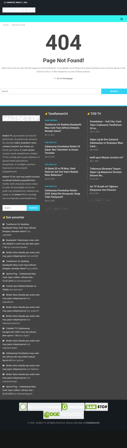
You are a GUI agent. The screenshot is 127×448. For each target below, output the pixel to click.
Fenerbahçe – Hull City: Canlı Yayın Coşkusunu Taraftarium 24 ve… (106, 125)
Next (57, 209)
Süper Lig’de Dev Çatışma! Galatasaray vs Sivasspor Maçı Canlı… (106, 143)
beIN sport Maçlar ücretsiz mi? (106, 157)
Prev (49, 209)
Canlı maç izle (51, 142)
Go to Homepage (63, 78)
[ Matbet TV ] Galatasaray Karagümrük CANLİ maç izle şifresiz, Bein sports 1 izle (19, 332)
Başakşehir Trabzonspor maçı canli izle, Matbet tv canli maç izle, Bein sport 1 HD (20, 243)
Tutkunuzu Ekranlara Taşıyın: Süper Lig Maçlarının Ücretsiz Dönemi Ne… (106, 172)
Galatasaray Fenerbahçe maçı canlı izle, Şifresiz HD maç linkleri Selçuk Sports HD (20, 357)
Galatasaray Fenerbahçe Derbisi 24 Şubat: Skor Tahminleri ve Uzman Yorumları (62, 149)
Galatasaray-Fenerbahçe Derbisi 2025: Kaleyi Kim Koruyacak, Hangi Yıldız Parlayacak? (62, 193)
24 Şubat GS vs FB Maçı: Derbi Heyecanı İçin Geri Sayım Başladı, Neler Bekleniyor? (62, 171)
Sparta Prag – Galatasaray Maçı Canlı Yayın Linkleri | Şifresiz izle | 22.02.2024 (19, 277)
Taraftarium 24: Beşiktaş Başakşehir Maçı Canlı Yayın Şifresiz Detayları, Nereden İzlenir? (19, 228)
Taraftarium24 (51, 120)
